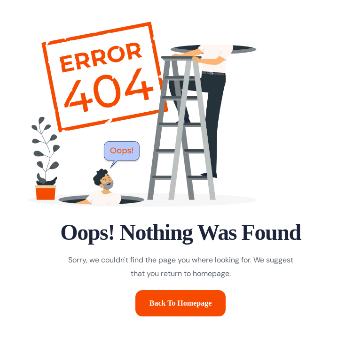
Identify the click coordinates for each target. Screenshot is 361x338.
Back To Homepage (180, 303)
